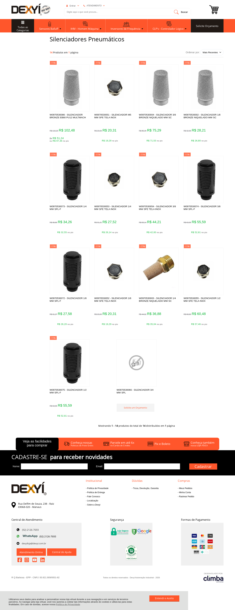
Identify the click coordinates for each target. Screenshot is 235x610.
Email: (99, 469)
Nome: (16, 469)
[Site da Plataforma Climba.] (213, 581)
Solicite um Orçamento (136, 411)
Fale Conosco (93, 500)
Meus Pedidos (185, 491)
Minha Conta (184, 495)
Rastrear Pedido (186, 500)
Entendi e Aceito (164, 598)
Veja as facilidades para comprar (37, 446)
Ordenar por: (193, 52)
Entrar (73, 5)
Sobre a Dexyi (93, 508)
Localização (92, 504)
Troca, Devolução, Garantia (146, 491)
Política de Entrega (95, 495)
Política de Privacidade (68, 604)
